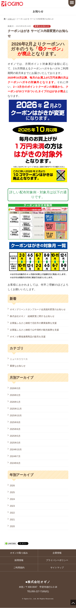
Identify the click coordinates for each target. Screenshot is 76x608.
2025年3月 (15, 443)
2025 (12, 492)
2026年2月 (15, 395)
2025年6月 (15, 429)
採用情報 (18, 560)
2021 (12, 519)
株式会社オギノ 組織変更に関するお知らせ (32, 316)
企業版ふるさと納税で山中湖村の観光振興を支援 (34, 330)
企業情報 (57, 553)
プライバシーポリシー (57, 560)
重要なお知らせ (17, 366)
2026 (12, 485)
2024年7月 (15, 456)
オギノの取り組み (19, 553)
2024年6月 (15, 463)
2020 (12, 526)
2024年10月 (16, 449)
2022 (12, 513)
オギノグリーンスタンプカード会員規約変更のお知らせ (38, 309)
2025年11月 (16, 409)
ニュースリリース (19, 359)
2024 (12, 499)
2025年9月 (15, 422)
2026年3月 (15, 388)
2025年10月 (16, 415)
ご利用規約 (18, 567)
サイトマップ (57, 567)
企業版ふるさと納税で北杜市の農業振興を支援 (33, 323)
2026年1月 (15, 402)
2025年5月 (15, 436)
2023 (12, 506)
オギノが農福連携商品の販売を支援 (28, 336)
